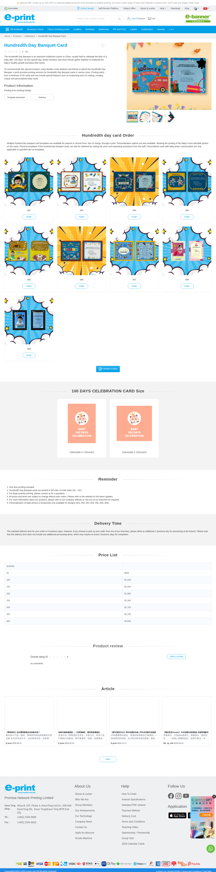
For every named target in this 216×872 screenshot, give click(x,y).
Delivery (42, 97)
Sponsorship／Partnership (136, 832)
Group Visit (128, 838)
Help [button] (162, 8)
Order (29, 217)
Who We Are (82, 799)
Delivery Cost (129, 816)
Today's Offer (129, 8)
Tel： (7, 817)
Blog (187, 8)
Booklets (93, 29)
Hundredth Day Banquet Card (52, 36)
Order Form (108, 369)
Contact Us (81, 827)
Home (7, 36)
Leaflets (80, 29)
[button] (196, 8)
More (108, 759)
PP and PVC (124, 29)
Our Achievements (85, 810)
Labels (138, 29)
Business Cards (35, 29)
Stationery (107, 29)
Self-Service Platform (108, 8)
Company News (83, 821)
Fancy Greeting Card (60, 29)
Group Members (84, 805)
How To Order (129, 794)
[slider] (13, 51)
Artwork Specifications (133, 799)
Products (17, 36)
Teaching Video (130, 827)
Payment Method (131, 810)
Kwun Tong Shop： (9, 807)
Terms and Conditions (133, 821)
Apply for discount (84, 832)
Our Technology (83, 816)
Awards (168, 29)
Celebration (153, 29)
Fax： (7, 822)
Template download (16, 97)
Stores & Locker (147, 8)
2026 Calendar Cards (133, 844)
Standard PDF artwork (134, 805)
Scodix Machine (83, 838)
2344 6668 (11, 8)
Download (175, 8)
